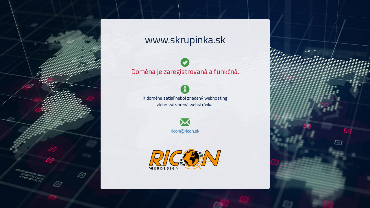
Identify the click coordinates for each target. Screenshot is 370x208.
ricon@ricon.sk (185, 130)
